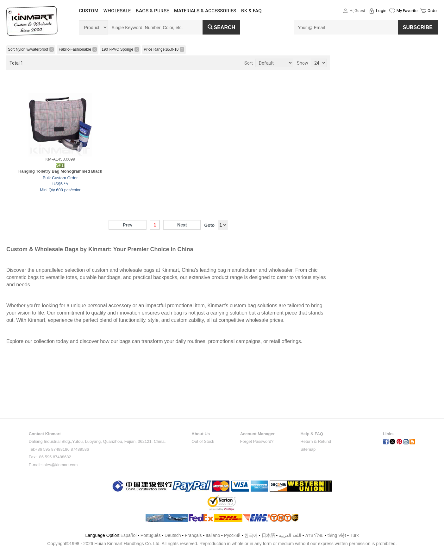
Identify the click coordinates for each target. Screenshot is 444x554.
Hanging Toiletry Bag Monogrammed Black (60, 171)
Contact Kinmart (45, 433)
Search (222, 27)
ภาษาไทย (314, 535)
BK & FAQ (251, 11)
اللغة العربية (291, 535)
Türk (354, 535)
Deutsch (173, 535)
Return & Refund (315, 441)
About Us (200, 433)
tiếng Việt (337, 535)
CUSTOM (88, 11)
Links (388, 433)
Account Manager (257, 433)
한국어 (251, 535)
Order (433, 10)
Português (151, 535)
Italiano (213, 535)
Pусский (232, 535)
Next (182, 224)
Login (381, 10)
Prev (127, 224)
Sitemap (308, 449)
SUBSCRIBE (418, 27)
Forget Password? (257, 441)
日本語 (268, 535)
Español (129, 535)
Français (193, 535)
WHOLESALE (117, 11)
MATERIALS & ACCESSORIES (205, 11)
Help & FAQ (311, 433)
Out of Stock (202, 441)
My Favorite (407, 10)
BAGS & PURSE (152, 11)
